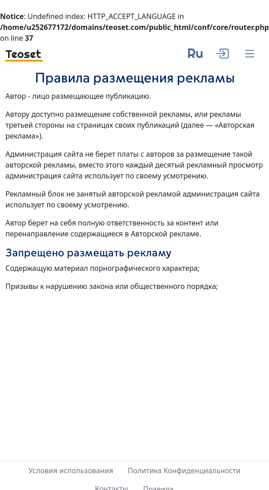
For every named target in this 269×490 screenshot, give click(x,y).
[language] (195, 57)
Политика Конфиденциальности (184, 471)
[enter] (222, 52)
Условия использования (70, 471)
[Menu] (249, 54)
